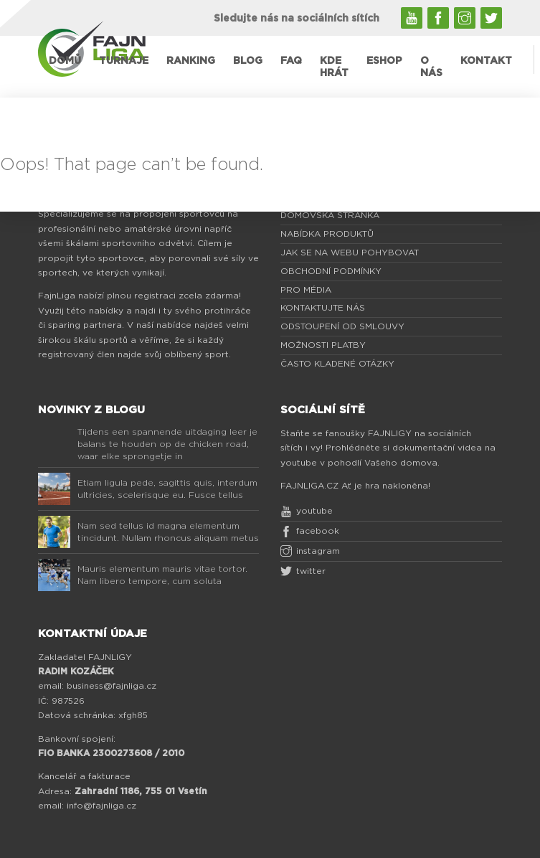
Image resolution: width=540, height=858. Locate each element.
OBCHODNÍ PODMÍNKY (331, 271)
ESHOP (384, 61)
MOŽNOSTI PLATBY (323, 345)
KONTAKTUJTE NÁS (322, 307)
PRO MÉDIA (305, 290)
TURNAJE (123, 61)
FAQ (291, 61)
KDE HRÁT (334, 67)
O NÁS (431, 67)
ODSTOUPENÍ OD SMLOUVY (342, 326)
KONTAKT (486, 61)
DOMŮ (65, 61)
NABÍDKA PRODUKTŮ (327, 234)
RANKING (190, 61)
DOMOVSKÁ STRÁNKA (329, 215)
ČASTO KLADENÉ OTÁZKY (337, 363)
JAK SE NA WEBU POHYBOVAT (349, 252)
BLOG (247, 61)
